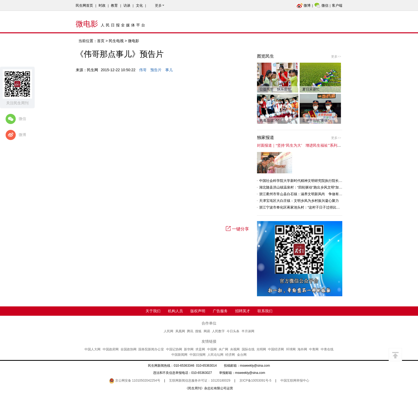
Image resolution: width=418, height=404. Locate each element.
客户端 (337, 5)
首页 (100, 41)
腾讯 (190, 331)
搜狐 (198, 331)
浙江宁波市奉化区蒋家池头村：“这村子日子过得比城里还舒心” (307, 207)
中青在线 (327, 349)
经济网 (230, 355)
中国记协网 (174, 349)
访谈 (126, 5)
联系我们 (265, 311)
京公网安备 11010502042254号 (134, 380)
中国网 (212, 349)
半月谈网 (248, 331)
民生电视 (116, 41)
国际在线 (248, 349)
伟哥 (143, 70)
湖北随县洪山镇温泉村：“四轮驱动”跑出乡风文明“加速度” (303, 187)
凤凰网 (180, 331)
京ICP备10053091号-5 (255, 380)
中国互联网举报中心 (294, 380)
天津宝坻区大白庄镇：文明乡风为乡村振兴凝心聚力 (299, 201)
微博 (303, 5)
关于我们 (153, 311)
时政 (102, 5)
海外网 (302, 349)
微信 (321, 5)
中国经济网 (276, 349)
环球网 (291, 349)
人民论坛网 (215, 355)
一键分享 (237, 229)
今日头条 (233, 331)
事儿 (169, 70)
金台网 (242, 355)
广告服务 (220, 311)
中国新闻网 (179, 355)
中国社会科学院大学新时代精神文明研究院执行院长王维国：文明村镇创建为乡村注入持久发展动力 (335, 181)
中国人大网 (93, 349)
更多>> (336, 56)
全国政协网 (128, 349)
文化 (139, 5)
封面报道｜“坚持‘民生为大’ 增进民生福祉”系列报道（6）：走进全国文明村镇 (322, 145)
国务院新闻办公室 (151, 349)
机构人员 (175, 311)
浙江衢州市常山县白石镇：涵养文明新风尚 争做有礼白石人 (306, 194)
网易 (207, 331)
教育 (114, 5)
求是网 (200, 349)
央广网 (223, 349)
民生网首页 (84, 5)
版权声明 (197, 311)
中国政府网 (111, 349)
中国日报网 (198, 355)
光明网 (261, 349)
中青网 (314, 349)
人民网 (168, 331)
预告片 (156, 70)
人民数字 (218, 331)
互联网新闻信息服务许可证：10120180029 (199, 380)
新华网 (189, 349)
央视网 (235, 349)
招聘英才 (242, 311)
